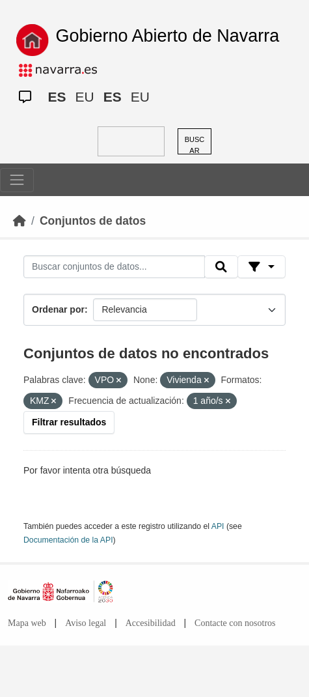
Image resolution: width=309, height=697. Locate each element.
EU (84, 96)
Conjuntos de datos (93, 220)
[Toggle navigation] (17, 180)
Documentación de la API (68, 540)
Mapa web (27, 623)
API (217, 526)
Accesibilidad (151, 623)
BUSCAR (195, 144)
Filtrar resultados (69, 422)
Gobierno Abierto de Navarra (168, 36)
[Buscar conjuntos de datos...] (114, 267)
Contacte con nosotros (235, 623)
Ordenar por (58, 309)
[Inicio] (19, 220)
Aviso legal (85, 623)
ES (57, 96)
